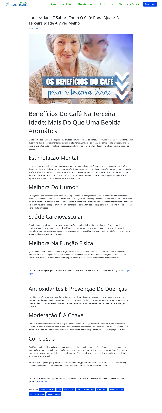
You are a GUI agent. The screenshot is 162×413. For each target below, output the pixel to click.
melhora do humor (37, 395)
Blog (121, 4)
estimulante (101, 391)
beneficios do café (47, 391)
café (59, 391)
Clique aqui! (42, 382)
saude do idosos (54, 395)
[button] (74, 4)
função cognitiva (116, 391)
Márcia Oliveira (37, 28)
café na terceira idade (85, 391)
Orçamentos (150, 4)
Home (53, 4)
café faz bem (68, 391)
